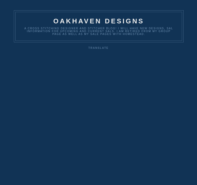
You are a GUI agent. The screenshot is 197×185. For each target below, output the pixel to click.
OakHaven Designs (98, 21)
